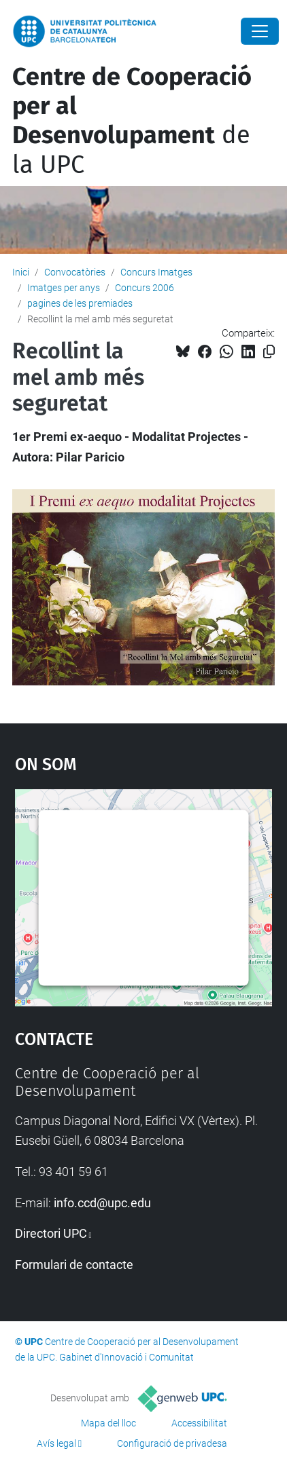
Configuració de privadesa (172, 1443)
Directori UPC (51, 1233)
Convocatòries (74, 272)
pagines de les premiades (80, 303)
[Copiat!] (269, 352)
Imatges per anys (63, 287)
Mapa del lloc (108, 1423)
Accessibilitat (199, 1423)
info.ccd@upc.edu (102, 1203)
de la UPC (132, 121)
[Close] (260, 31)
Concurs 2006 (144, 287)
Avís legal (56, 1443)
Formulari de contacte (74, 1264)
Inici (20, 272)
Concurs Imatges (156, 272)
